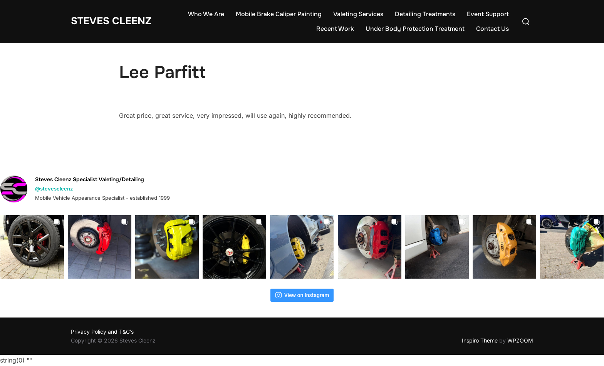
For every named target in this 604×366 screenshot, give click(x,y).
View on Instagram (302, 295)
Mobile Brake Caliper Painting (279, 14)
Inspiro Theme (480, 340)
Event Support (488, 14)
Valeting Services (358, 14)
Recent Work (335, 29)
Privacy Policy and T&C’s (102, 331)
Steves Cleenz (111, 21)
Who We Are (206, 14)
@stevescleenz (54, 189)
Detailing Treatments (425, 14)
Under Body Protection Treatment (415, 29)
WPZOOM (520, 340)
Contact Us (492, 29)
